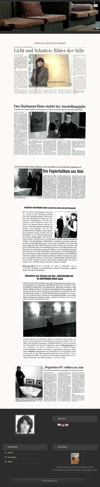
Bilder (10, 462)
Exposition (12, 457)
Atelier (10, 452)
